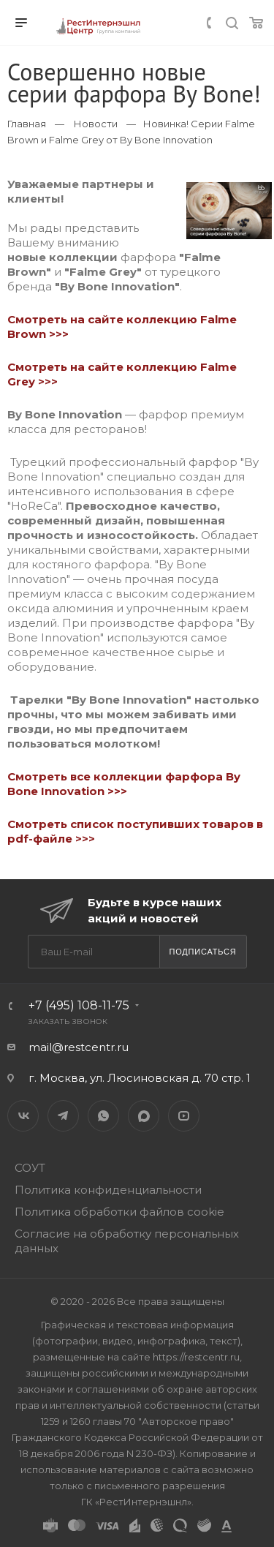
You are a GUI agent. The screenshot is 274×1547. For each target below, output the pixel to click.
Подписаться (202, 951)
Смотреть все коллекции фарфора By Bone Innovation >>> (123, 783)
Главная (26, 123)
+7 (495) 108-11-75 (78, 1005)
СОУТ (30, 1168)
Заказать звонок (68, 1021)
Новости (96, 123)
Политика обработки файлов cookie (119, 1212)
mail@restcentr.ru (78, 1047)
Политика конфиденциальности (108, 1190)
